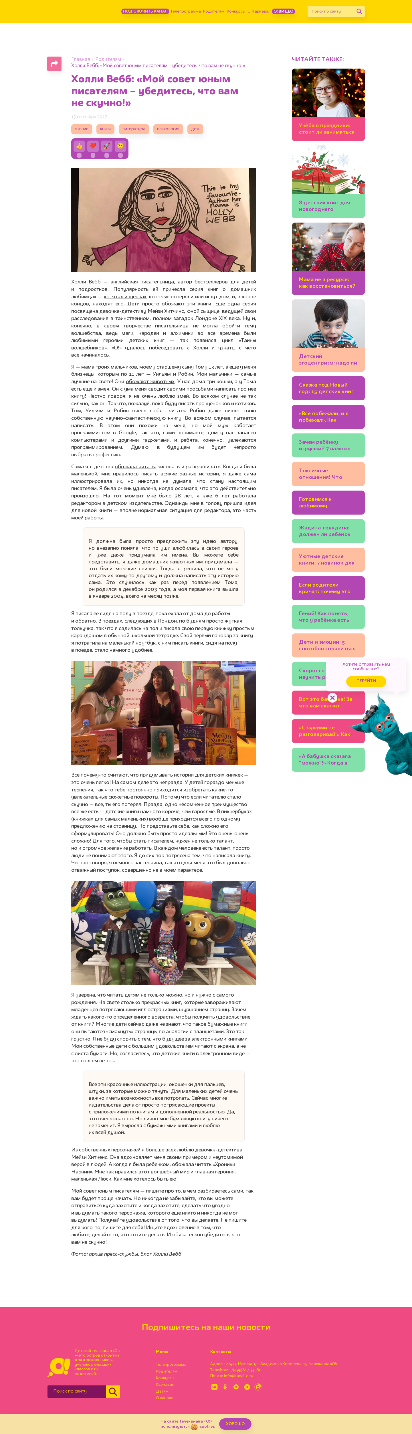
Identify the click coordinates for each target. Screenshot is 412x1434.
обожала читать (134, 467)
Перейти (366, 681)
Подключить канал (145, 11)
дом (195, 129)
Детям (162, 1391)
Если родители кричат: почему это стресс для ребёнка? (326, 589)
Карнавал (165, 1384)
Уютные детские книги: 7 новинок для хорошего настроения (328, 560)
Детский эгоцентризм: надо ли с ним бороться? (328, 360)
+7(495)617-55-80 (245, 1370)
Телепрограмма (186, 11)
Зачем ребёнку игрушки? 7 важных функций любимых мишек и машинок (324, 446)
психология (168, 129)
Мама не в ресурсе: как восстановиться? (327, 283)
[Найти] (359, 11)
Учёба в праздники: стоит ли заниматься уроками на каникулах (327, 129)
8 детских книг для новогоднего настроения (324, 207)
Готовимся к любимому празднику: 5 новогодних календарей (316, 503)
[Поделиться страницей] (54, 64)
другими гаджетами (144, 440)
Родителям (214, 11)
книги (105, 129)
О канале (164, 1398)
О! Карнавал (259, 11)
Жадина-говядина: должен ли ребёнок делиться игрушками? (325, 532)
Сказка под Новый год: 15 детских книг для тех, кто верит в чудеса (326, 389)
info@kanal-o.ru (238, 1376)
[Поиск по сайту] (331, 11)
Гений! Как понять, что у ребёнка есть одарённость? (324, 617)
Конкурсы (236, 11)
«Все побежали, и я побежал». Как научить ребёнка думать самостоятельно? (323, 417)
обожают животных (150, 381)
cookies (207, 1426)
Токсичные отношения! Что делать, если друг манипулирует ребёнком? (323, 475)
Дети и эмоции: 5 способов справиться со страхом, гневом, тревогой (327, 646)
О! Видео (283, 11)
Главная (80, 59)
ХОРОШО (235, 1424)
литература (133, 129)
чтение (81, 129)
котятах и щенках (125, 297)
